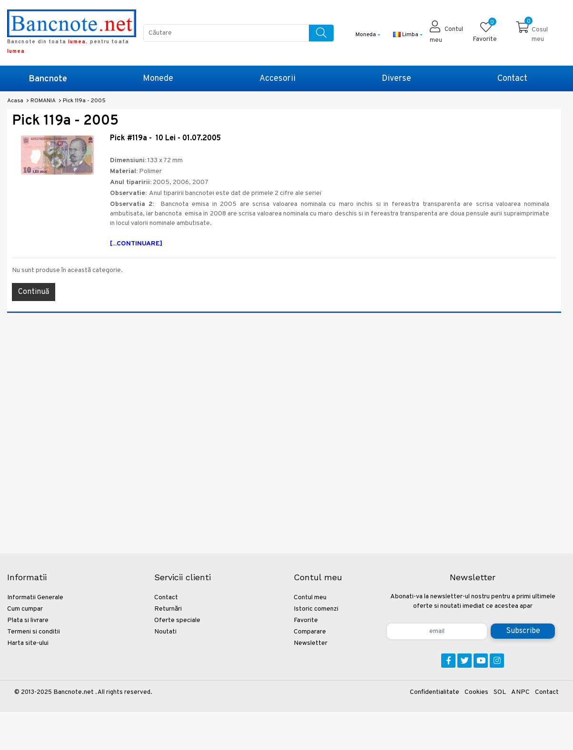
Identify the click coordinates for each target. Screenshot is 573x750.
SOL (500, 692)
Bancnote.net (73, 692)
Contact (512, 78)
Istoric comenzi (316, 609)
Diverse (396, 78)
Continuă (33, 292)
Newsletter (310, 643)
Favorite (306, 620)
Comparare (310, 632)
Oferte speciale (177, 620)
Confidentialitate (434, 692)
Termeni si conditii (33, 632)
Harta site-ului (28, 643)
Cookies (476, 692)
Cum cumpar (25, 609)
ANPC (520, 692)
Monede (158, 78)
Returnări (168, 609)
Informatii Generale (35, 598)
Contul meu (310, 598)
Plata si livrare (28, 620)
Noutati (165, 632)
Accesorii (277, 78)
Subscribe (523, 631)
